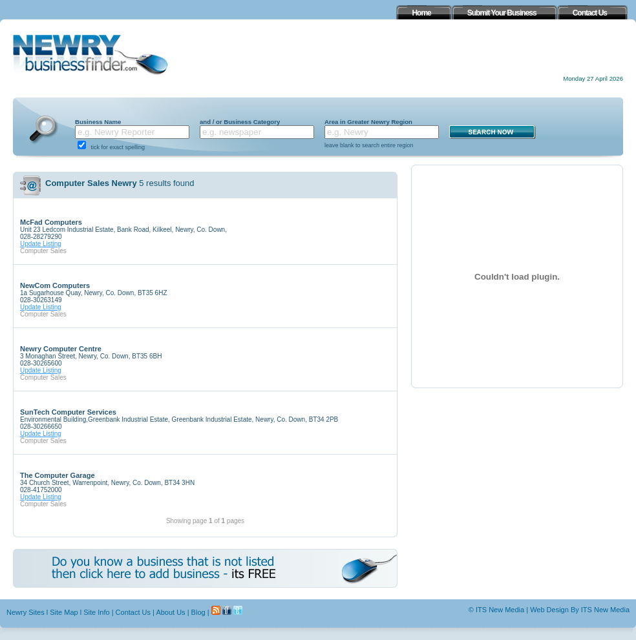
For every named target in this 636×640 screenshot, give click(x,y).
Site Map (64, 612)
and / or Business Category (240, 121)
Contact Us (133, 612)
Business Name (98, 121)
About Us (170, 612)
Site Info (96, 612)
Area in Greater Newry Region (368, 121)
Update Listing (40, 243)
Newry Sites (25, 612)
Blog (198, 612)
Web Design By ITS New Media (580, 610)
